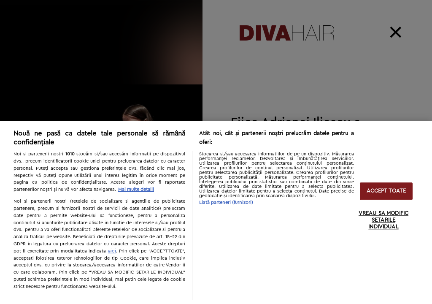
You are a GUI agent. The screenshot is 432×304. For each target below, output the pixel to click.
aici (112, 250)
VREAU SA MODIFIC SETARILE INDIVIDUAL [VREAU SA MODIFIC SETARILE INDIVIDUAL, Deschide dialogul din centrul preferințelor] (383, 220)
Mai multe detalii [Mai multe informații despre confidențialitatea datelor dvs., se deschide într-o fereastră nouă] (136, 189)
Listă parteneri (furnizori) (226, 202)
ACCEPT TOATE (386, 191)
